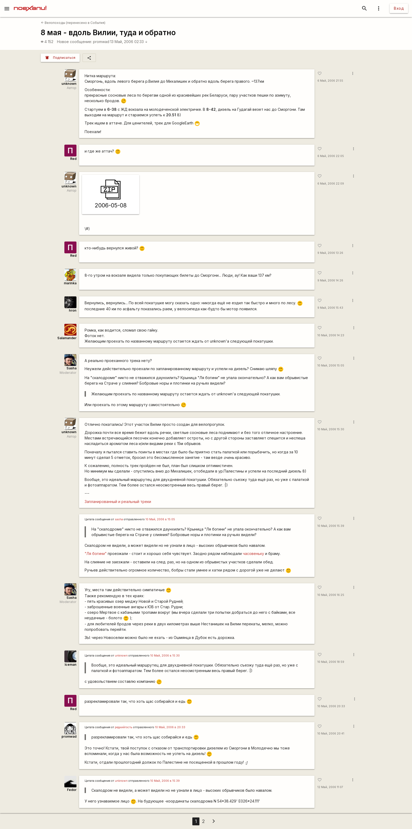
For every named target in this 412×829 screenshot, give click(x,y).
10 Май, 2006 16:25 (330, 595)
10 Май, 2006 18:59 (330, 662)
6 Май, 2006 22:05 (330, 156)
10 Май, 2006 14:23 (330, 335)
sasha (119, 519)
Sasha (71, 368)
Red (73, 159)
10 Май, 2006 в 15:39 (165, 781)
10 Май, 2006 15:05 (330, 365)
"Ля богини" (96, 553)
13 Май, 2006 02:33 (129, 41)
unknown (68, 84)
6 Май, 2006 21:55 (330, 80)
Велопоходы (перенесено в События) (73, 23)
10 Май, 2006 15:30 (330, 429)
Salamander (66, 338)
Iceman (70, 665)
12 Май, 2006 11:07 (330, 787)
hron (72, 310)
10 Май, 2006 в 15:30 (165, 655)
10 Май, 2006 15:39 (330, 526)
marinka (70, 283)
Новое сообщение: (74, 41)
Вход (399, 8)
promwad (101, 41)
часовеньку (253, 553)
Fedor (71, 790)
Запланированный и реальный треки (118, 501)
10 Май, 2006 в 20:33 (170, 727)
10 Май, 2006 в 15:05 (160, 519)
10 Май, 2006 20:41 (330, 733)
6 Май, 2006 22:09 (330, 183)
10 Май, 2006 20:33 (331, 706)
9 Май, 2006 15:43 (330, 307)
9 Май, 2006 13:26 (330, 253)
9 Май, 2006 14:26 (330, 280)
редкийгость (123, 727)
